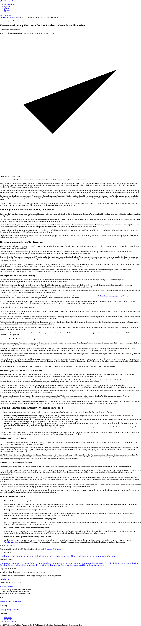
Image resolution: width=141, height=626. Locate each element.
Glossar (6, 8)
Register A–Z (4, 601)
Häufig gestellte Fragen (107, 556)
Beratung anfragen (6, 15)
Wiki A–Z (7, 6)
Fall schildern (4, 579)
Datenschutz (8, 619)
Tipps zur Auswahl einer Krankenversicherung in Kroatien (79, 556)
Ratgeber (7, 10)
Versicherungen (9, 4)
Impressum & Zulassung (53, 549)
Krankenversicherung (11, 17)
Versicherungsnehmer (11, 542)
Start (1, 17)
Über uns (7, 12)
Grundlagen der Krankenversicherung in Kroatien (16, 556)
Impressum (8, 618)
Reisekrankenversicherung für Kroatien (47, 556)
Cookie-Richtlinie (10, 621)
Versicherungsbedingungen (109, 296)
